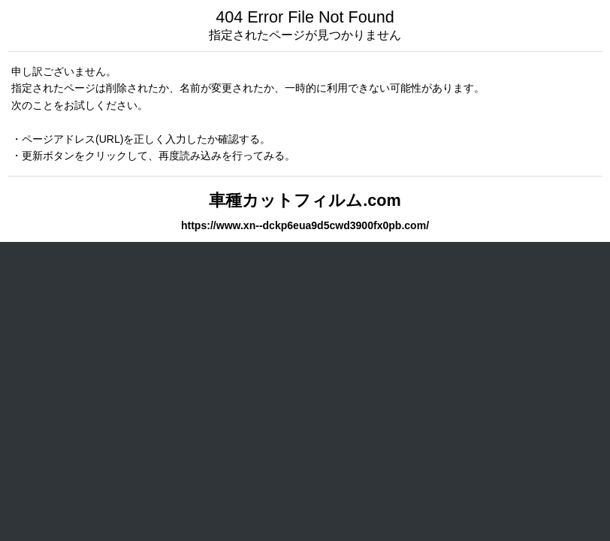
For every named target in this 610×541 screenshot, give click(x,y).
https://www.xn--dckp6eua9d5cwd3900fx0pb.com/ (305, 225)
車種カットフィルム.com (304, 200)
